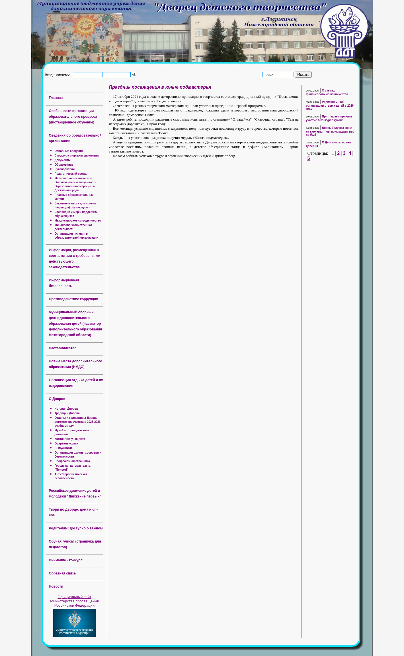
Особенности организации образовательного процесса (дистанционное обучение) (73, 116)
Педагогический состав (71, 173)
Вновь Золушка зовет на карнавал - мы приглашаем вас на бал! (330, 131)
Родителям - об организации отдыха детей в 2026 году (330, 105)
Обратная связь (62, 573)
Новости (56, 586)
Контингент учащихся (70, 438)
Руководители (65, 169)
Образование (64, 164)
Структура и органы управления (78, 155)
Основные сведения (69, 151)
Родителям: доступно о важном (76, 528)
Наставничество (63, 348)
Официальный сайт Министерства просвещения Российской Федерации (74, 601)
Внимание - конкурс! (66, 560)
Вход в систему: (58, 75)
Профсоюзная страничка (72, 461)
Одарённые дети (66, 443)
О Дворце (57, 399)
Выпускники (63, 448)
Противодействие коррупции (73, 299)
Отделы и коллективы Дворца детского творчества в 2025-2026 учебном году (78, 421)
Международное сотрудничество (78, 220)
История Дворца (66, 408)
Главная (56, 98)
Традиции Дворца (67, 413)
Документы (63, 160)
